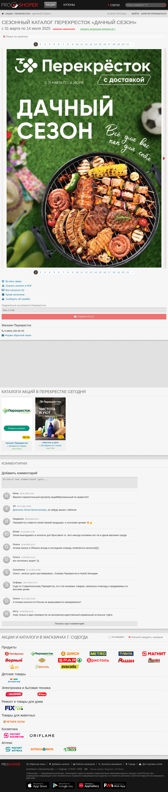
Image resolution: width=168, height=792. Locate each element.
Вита (42, 749)
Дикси (70, 654)
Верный (14, 660)
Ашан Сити (154, 660)
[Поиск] (145, 5)
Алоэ (70, 749)
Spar (70, 660)
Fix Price (14, 708)
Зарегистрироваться (153, 13)
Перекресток (22, 13)
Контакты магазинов (110, 764)
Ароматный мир (14, 667)
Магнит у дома (154, 654)
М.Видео (42, 694)
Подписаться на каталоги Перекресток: (24, 305)
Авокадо (70, 667)
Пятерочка (14, 654)
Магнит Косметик (14, 735)
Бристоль (98, 660)
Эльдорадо (14, 694)
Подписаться (84, 316)
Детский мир (14, 680)
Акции (50, 4)
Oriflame (42, 735)
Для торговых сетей (150, 764)
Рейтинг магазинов (84, 764)
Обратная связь (35, 764)
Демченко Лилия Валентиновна (30, 510)
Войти (135, 13)
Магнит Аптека (14, 749)
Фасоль (42, 667)
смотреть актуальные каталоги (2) (98, 29)
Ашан (126, 660)
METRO (98, 654)
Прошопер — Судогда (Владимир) (20, 5)
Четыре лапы (14, 722)
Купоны (69, 4)
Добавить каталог (59, 764)
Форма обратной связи (16, 335)
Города (130, 764)
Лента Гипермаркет (126, 654)
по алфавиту (116, 637)
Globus (42, 660)
